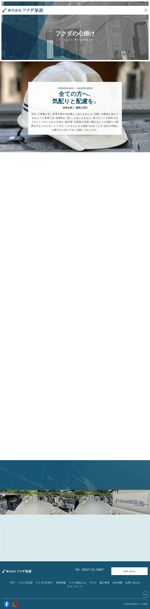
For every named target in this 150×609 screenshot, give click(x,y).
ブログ (93, 582)
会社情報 (117, 582)
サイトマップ (75, 586)
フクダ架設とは (77, 582)
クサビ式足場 (25, 582)
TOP (12, 582)
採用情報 (61, 582)
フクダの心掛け (44, 582)
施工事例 (105, 582)
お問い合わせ (132, 582)
